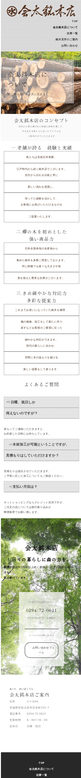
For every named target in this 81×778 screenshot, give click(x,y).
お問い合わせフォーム (44, 650)
